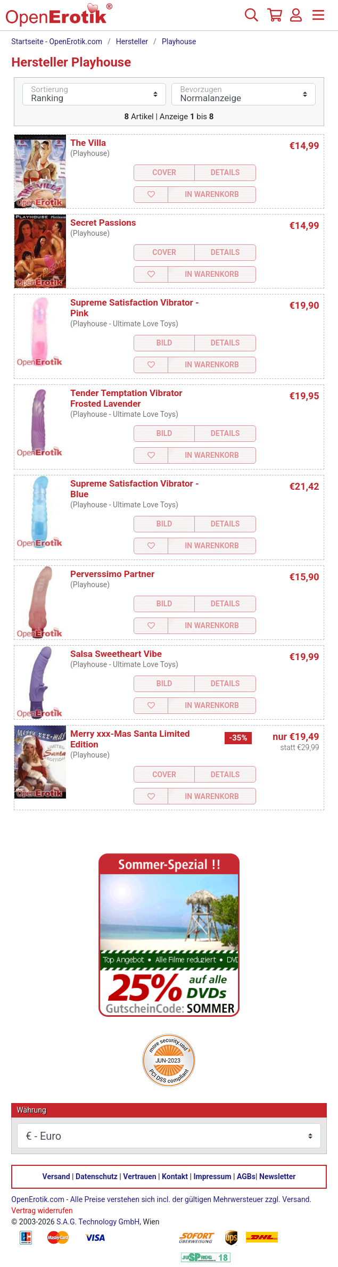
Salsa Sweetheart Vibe (116, 653)
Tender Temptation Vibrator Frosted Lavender (126, 398)
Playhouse (179, 41)
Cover (164, 172)
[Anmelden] (296, 19)
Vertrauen (139, 1176)
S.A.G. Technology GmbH (97, 1221)
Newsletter (277, 1176)
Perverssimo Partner (112, 574)
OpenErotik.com (37, 1199)
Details (225, 172)
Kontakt (175, 1176)
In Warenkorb (212, 194)
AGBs (246, 1176)
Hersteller (132, 41)
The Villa (88, 142)
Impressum (213, 1176)
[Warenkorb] (273, 19)
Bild (164, 343)
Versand (56, 1176)
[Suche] (251, 19)
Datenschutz (97, 1176)
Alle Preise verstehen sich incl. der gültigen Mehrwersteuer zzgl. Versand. (190, 1199)
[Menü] (318, 19)
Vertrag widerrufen (41, 1210)
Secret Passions (103, 222)
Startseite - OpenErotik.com (56, 41)
